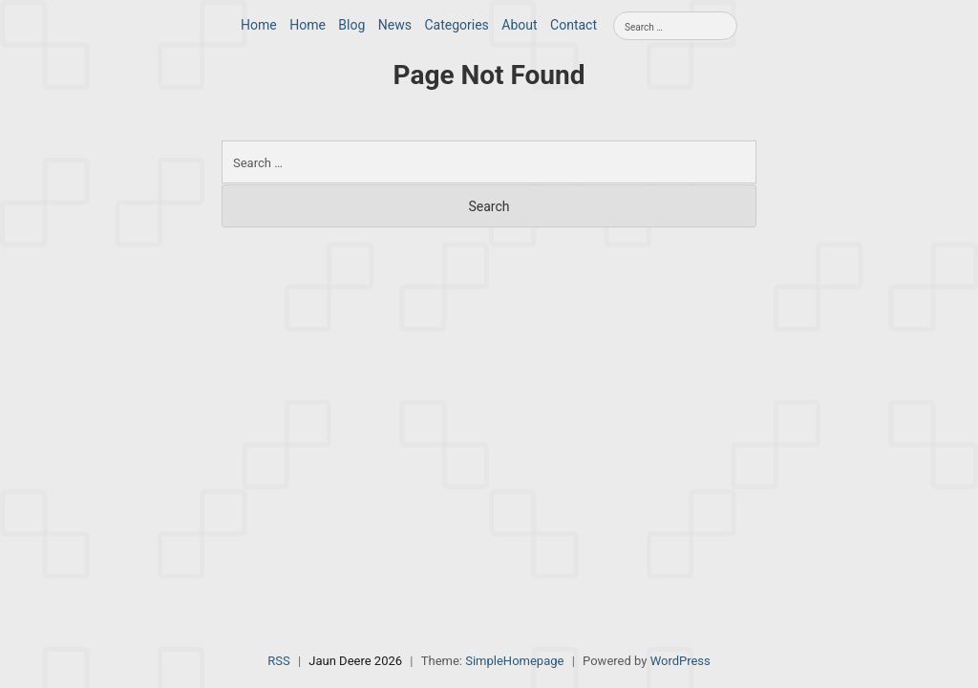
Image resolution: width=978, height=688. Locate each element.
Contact (573, 24)
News (395, 24)
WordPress (680, 661)
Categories (456, 24)
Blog (351, 24)
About (519, 24)
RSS (278, 661)
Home (259, 24)
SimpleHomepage (514, 661)
